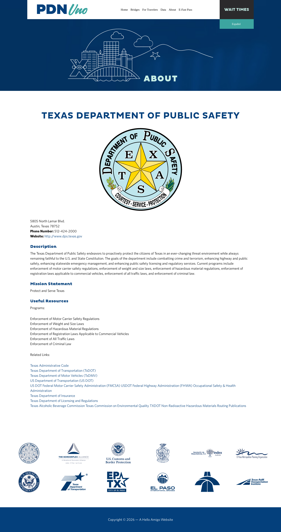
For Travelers (150, 9)
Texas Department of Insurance (52, 396)
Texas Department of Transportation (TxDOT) (63, 370)
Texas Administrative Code (49, 365)
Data (163, 9)
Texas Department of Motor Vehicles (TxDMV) (63, 375)
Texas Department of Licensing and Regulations (64, 401)
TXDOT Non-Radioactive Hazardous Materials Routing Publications (198, 406)
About (172, 9)
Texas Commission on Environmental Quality (117, 406)
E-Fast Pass (185, 9)
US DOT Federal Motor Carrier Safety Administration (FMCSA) (75, 386)
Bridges (135, 9)
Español (236, 24)
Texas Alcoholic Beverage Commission (57, 406)
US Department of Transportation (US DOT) (61, 381)
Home (124, 9)
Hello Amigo (151, 520)
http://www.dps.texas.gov (63, 236)
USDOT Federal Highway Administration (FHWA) (156, 386)
